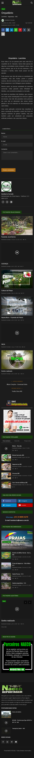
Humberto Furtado (8, 20)
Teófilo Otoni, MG (17, 391)
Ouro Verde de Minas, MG (19, 482)
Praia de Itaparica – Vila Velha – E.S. (21, 564)
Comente (4, 149)
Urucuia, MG (15, 473)
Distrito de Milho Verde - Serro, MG (21, 554)
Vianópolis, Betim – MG (18, 728)
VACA (3, 344)
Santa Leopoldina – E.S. (19, 583)
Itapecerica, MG (17, 464)
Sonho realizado (6, 371)
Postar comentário (8, 170)
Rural (3, 9)
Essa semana (6, 441)
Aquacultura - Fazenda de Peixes (12, 317)
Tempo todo (27, 441)
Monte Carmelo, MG (18, 455)
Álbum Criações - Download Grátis (17, 384)
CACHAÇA (4, 264)
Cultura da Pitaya (7, 290)
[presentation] (12, 164)
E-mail (3, 141)
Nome (3, 133)
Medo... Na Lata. (17, 446)
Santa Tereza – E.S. (18, 574)
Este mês (17, 441)
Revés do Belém (16, 712)
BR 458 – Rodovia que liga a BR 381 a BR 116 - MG (22, 721)
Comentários (6, 129)
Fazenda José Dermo (8, 237)
